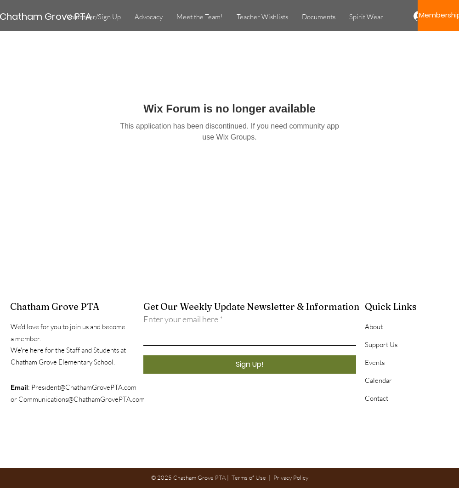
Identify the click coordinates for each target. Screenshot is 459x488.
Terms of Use (249, 477)
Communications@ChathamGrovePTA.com (81, 399)
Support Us (381, 344)
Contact (376, 398)
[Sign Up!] (249, 364)
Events (375, 362)
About (374, 326)
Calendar (378, 380)
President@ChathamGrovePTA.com (83, 387)
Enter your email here (180, 319)
